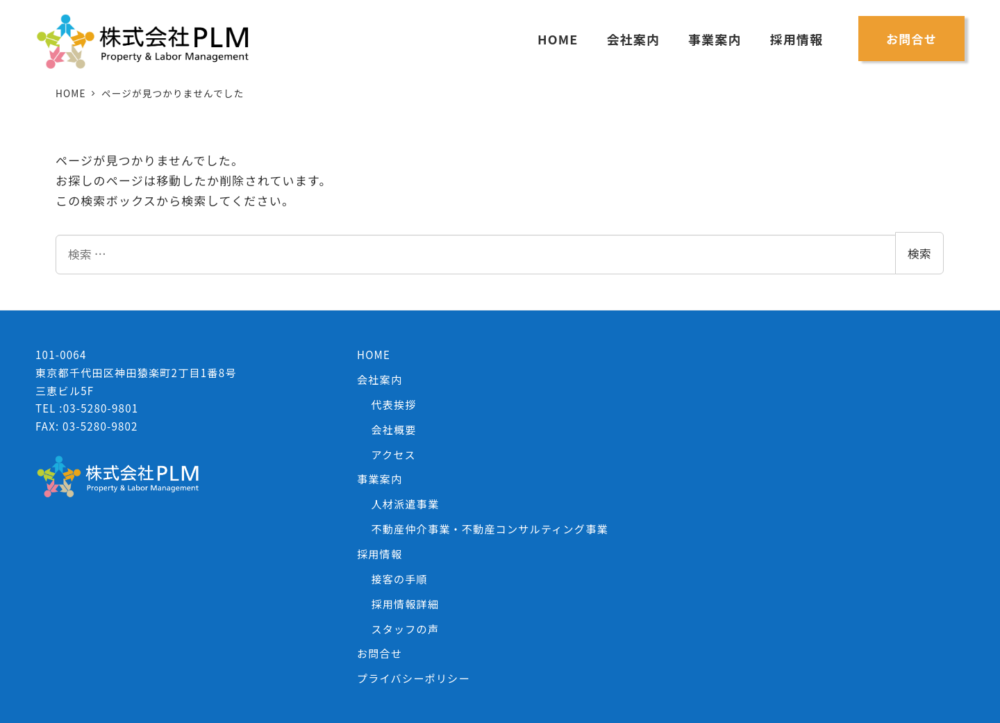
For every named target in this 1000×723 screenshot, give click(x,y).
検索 (919, 253)
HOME (373, 354)
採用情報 (379, 553)
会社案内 (379, 379)
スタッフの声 (405, 628)
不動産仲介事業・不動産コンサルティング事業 (489, 528)
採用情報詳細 (405, 603)
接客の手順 (399, 578)
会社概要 (393, 429)
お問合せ (379, 652)
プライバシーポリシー (413, 677)
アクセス (393, 454)
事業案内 (379, 478)
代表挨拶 (393, 404)
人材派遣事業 (405, 503)
